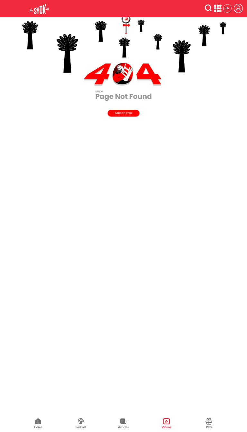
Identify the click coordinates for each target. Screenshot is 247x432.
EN (227, 8)
